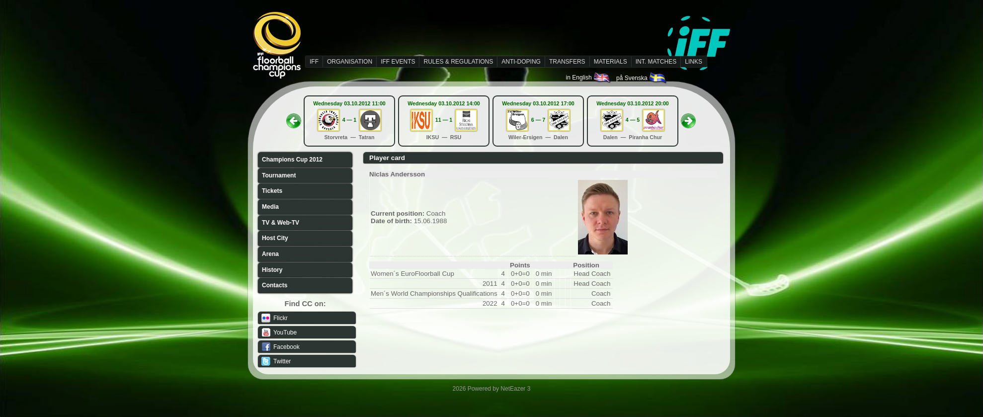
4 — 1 (349, 120)
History (272, 269)
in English (588, 77)
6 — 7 (538, 120)
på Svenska (641, 78)
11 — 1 (443, 120)
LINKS (693, 61)
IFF (314, 61)
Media (270, 206)
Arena (270, 253)
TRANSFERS (567, 61)
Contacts (274, 285)
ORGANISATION (349, 61)
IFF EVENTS (398, 61)
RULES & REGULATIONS (458, 61)
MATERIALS (610, 61)
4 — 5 (633, 120)
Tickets (272, 190)
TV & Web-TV (280, 222)
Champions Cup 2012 (292, 159)
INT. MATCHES (656, 61)
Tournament (279, 175)
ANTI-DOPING (521, 61)
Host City (275, 238)
